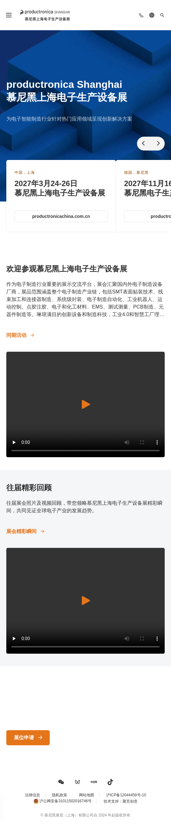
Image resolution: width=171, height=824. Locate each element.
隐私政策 (59, 795)
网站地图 (86, 795)
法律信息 (32, 795)
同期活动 (16, 335)
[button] (61, 782)
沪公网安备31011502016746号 (65, 801)
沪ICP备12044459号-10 (126, 795)
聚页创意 (130, 801)
